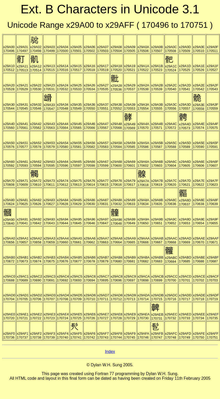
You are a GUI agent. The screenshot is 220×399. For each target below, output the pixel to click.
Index (110, 351)
